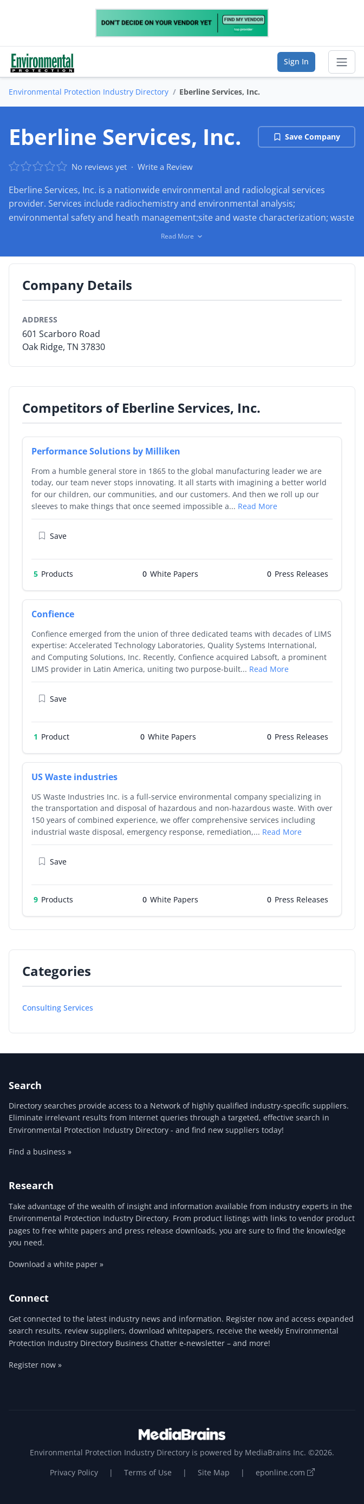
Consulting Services (57, 1007)
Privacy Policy (74, 1472)
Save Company (306, 136)
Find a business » (40, 1151)
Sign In (296, 61)
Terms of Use (148, 1472)
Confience (52, 614)
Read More (257, 506)
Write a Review (165, 166)
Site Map (214, 1472)
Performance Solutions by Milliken (105, 451)
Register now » (35, 1365)
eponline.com (285, 1472)
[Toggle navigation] (341, 62)
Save (52, 536)
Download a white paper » (56, 1264)
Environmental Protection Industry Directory (88, 92)
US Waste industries (74, 777)
